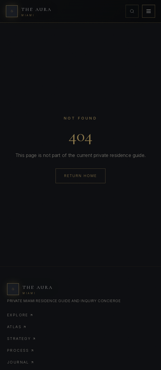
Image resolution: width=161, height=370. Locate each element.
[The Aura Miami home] (29, 11)
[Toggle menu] (148, 11)
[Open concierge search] (132, 11)
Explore (20, 315)
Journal (20, 362)
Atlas (16, 327)
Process (20, 350)
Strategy (21, 338)
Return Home (80, 175)
